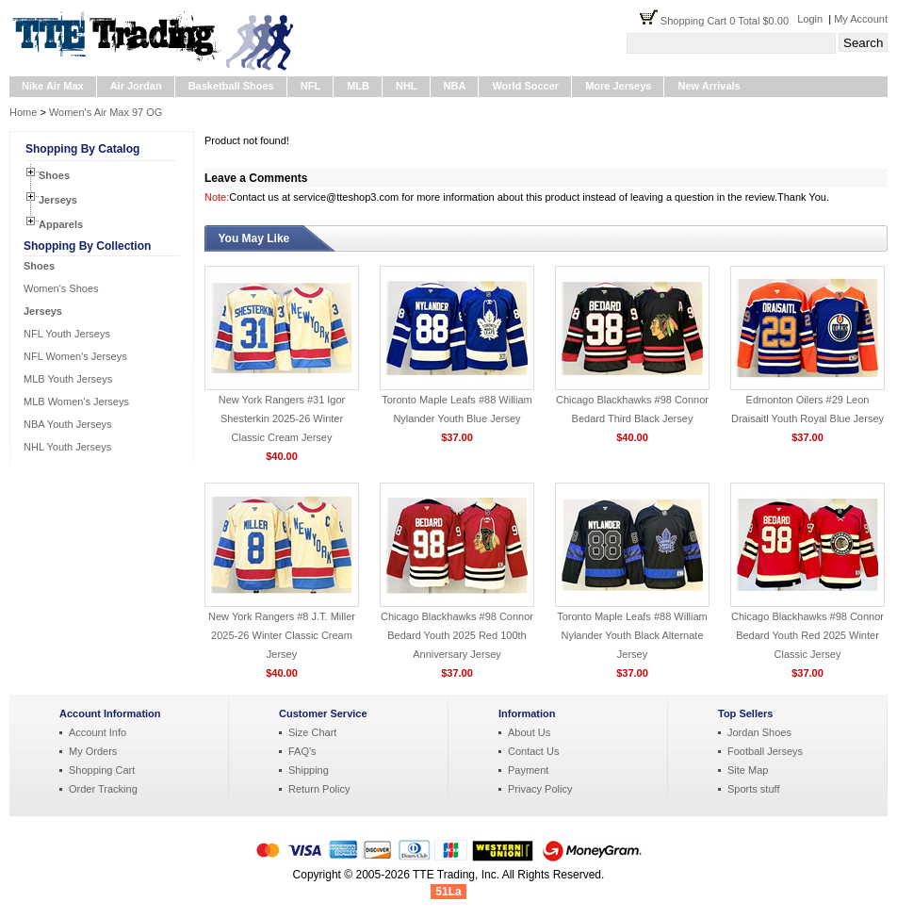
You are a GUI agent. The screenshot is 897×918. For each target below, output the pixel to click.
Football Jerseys (765, 751)
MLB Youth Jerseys (68, 379)
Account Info (97, 732)
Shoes (54, 175)
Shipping (308, 770)
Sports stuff (753, 789)
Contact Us (533, 751)
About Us (529, 732)
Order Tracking (103, 789)
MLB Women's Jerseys (76, 401)
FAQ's (302, 751)
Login (810, 19)
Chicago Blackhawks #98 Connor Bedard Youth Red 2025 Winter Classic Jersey (807, 635)
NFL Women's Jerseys (75, 356)
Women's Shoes (61, 288)
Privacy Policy (540, 789)
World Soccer (525, 85)
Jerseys (58, 199)
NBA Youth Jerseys (68, 424)
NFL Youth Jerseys (67, 333)
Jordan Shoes (759, 732)
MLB (358, 85)
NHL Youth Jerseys (67, 446)
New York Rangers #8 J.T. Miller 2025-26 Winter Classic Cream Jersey (281, 635)
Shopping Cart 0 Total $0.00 (729, 20)
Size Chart (312, 732)
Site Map (747, 770)
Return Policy (319, 789)
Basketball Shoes (231, 85)
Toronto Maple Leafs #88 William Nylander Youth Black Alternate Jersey (632, 635)
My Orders (93, 751)
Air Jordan (136, 85)
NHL (406, 85)
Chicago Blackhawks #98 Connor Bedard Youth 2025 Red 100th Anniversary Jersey (457, 635)
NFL (310, 85)
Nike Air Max (53, 85)
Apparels (61, 224)
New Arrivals (708, 85)
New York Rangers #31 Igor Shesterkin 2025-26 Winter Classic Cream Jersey (282, 418)
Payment (528, 770)
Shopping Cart (102, 770)
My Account (861, 19)
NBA (455, 85)
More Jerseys (618, 85)
